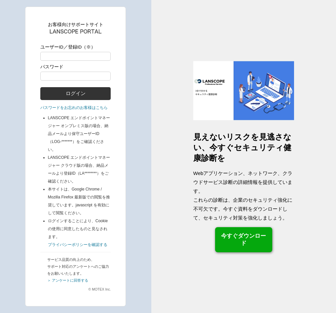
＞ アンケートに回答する (67, 280)
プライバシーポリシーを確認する (77, 244)
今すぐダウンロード (243, 239)
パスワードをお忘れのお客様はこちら (74, 107)
